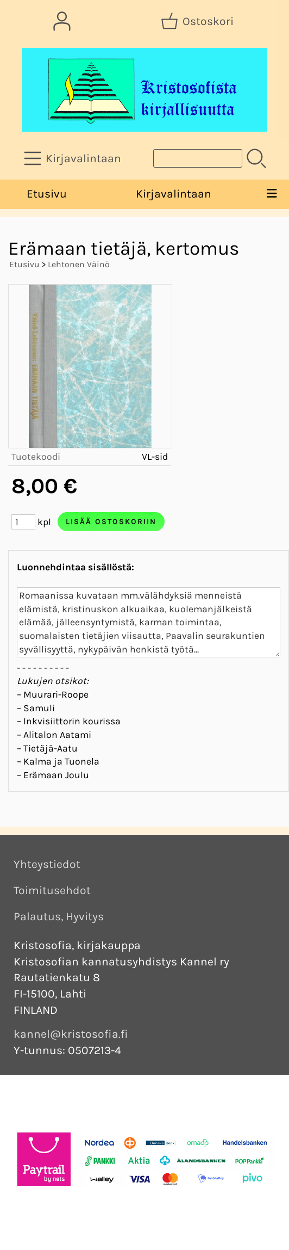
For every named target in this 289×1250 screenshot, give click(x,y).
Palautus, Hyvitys (59, 916)
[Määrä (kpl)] (23, 521)
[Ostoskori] (198, 21)
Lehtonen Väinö (79, 264)
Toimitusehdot (52, 890)
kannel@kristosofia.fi (71, 1033)
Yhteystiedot (47, 864)
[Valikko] (271, 194)
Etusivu (47, 193)
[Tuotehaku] (197, 158)
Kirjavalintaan (173, 193)
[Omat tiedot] (62, 21)
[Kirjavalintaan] (73, 158)
